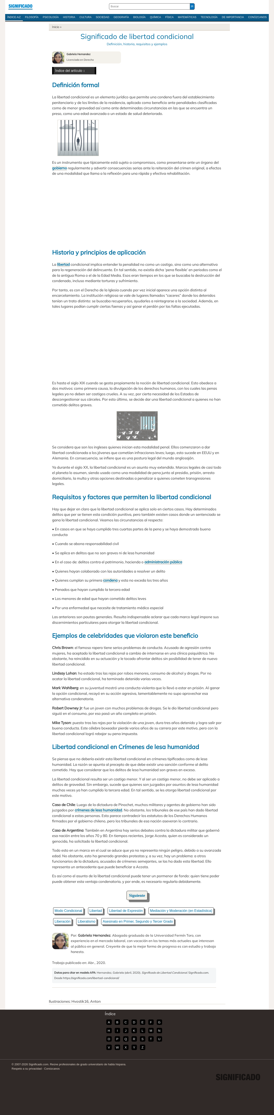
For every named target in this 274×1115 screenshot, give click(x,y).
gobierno (59, 168)
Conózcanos (257, 17)
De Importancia (233, 17)
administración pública (163, 562)
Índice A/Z (14, 17)
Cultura (85, 17)
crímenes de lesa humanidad (98, 810)
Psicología (51, 17)
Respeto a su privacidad (27, 1068)
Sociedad (102, 17)
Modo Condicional (68, 911)
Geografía (121, 17)
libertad (63, 264)
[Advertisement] (137, 212)
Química (155, 17)
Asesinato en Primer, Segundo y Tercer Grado (138, 921)
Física (169, 17)
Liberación (63, 921)
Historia (69, 17)
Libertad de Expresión (126, 911)
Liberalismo (86, 921)
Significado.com (20, 6)
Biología (139, 17)
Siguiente (137, 895)
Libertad (96, 911)
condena (110, 580)
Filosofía (32, 17)
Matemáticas (187, 17)
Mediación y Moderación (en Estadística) (181, 911)
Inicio (55, 27)
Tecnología (209, 17)
